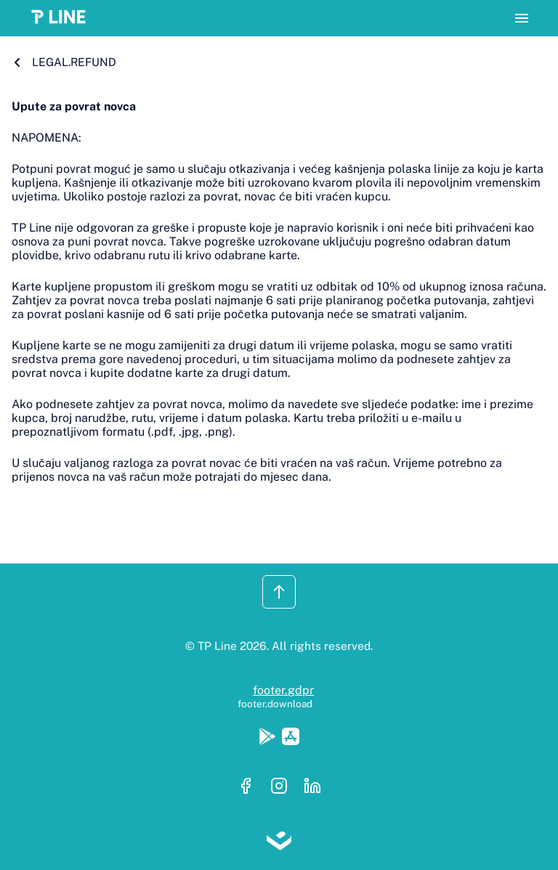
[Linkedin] (312, 787)
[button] (63, 18)
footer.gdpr (283, 690)
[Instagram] (283, 787)
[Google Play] (270, 738)
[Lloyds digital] (279, 842)
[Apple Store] (290, 738)
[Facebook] (250, 787)
